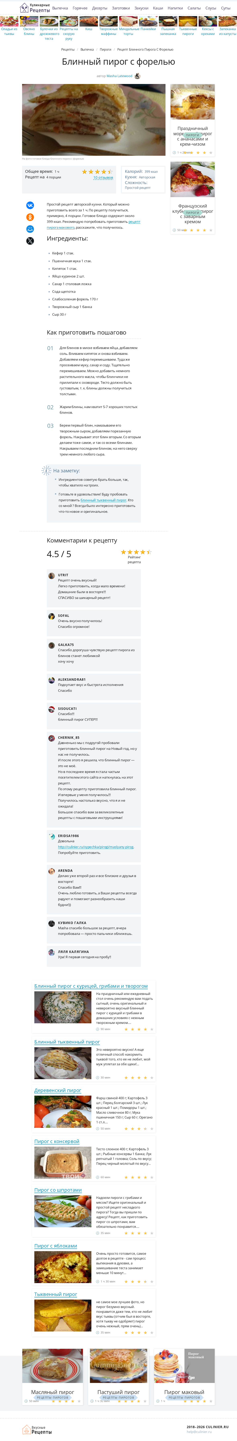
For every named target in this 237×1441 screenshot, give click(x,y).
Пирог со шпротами (58, 1189)
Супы (225, 8)
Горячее (80, 8)
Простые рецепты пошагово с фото (35, 8)
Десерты (99, 8)
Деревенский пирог (57, 1090)
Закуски (141, 8)
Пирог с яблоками (55, 1245)
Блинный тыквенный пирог (67, 1041)
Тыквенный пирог (55, 1294)
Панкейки (148, 29)
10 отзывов (103, 177)
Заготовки (121, 8)
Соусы (210, 8)
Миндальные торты (129, 31)
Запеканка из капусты (227, 31)
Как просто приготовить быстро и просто (37, 1430)
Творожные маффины (108, 31)
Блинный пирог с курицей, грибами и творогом (91, 985)
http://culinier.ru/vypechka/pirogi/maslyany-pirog (95, 846)
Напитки (175, 8)
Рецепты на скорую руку (69, 34)
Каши (158, 8)
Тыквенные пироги (188, 31)
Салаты (194, 8)
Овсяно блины (29, 31)
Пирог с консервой (56, 1141)
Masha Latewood (124, 76)
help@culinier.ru (199, 1432)
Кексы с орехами (208, 31)
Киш (88, 29)
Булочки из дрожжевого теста (49, 34)
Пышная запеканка (168, 31)
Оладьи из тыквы (9, 31)
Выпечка (60, 8)
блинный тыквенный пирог (103, 500)
